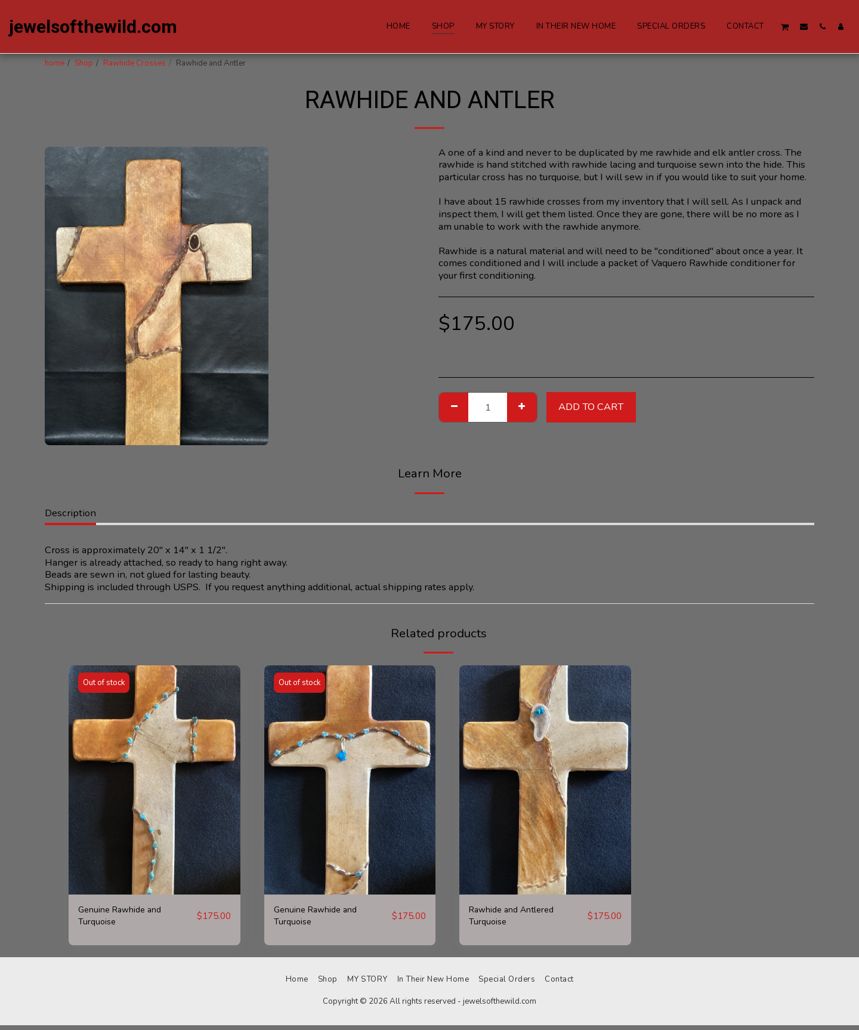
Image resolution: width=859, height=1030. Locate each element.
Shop (84, 63)
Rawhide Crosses (134, 63)
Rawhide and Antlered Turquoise (518, 918)
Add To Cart (590, 407)
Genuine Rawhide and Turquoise (126, 918)
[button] (785, 26)
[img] (154, 779)
